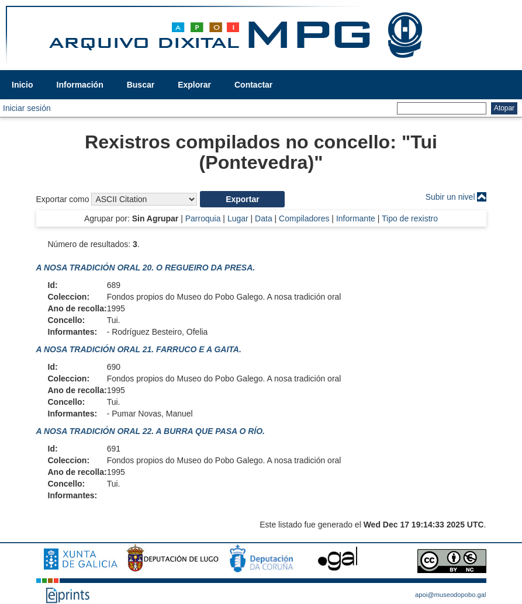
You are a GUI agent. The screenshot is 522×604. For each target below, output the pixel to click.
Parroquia (203, 218)
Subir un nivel (450, 197)
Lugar (237, 218)
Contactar (253, 84)
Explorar (194, 84)
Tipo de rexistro (410, 218)
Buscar (140, 84)
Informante (355, 218)
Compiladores (304, 218)
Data (263, 218)
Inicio (22, 84)
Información (80, 84)
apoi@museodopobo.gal (450, 594)
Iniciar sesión (27, 108)
